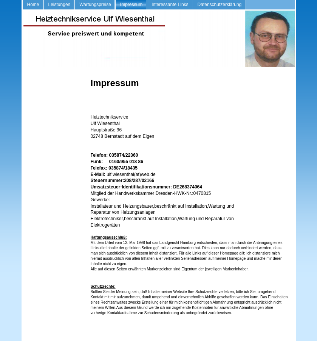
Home (33, 4)
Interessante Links (170, 4)
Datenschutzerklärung (220, 4)
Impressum (131, 4)
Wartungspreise (95, 4)
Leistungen (59, 4)
